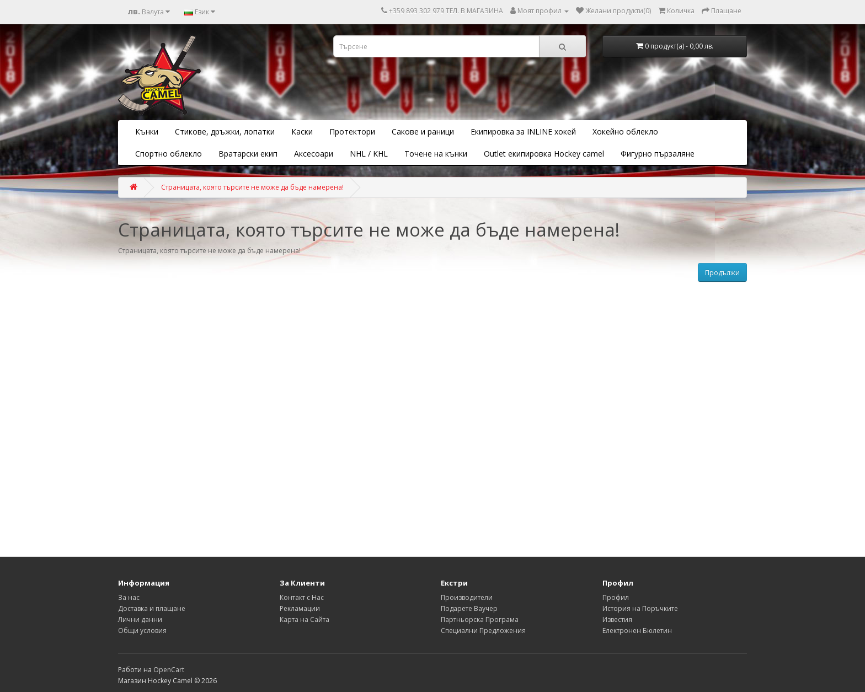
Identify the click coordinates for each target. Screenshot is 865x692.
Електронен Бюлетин (637, 630)
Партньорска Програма (480, 619)
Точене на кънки (435, 153)
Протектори (352, 131)
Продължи (722, 272)
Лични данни (140, 619)
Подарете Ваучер (469, 608)
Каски (302, 131)
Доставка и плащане (151, 608)
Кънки (146, 131)
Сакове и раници (423, 131)
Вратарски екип (247, 153)
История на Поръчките (640, 608)
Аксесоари (313, 153)
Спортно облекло (168, 153)
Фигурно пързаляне (658, 153)
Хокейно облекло (625, 131)
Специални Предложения (483, 630)
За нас (129, 597)
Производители (467, 597)
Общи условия (142, 630)
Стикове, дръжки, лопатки (225, 131)
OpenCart (168, 669)
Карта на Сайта (304, 619)
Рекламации (300, 608)
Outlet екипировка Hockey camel (544, 153)
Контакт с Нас (302, 597)
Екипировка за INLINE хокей (523, 131)
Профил (615, 597)
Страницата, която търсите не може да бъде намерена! (252, 187)
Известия (617, 619)
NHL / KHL (369, 153)
